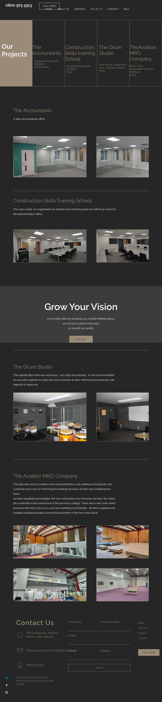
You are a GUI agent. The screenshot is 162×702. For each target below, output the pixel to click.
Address (105, 651)
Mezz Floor (136, 66)
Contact (142, 638)
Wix (22, 684)
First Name (74, 622)
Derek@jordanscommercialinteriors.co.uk (51, 650)
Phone (72, 651)
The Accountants (46, 50)
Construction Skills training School (80, 53)
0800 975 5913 (18, 5)
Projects (142, 633)
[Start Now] (81, 339)
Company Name (110, 622)
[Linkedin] (6, 678)
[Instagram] (6, 692)
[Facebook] (6, 685)
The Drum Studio (110, 50)
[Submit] (99, 667)
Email (71, 635)
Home (141, 622)
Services (142, 628)
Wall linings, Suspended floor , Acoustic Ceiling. (112, 66)
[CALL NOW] (149, 652)
